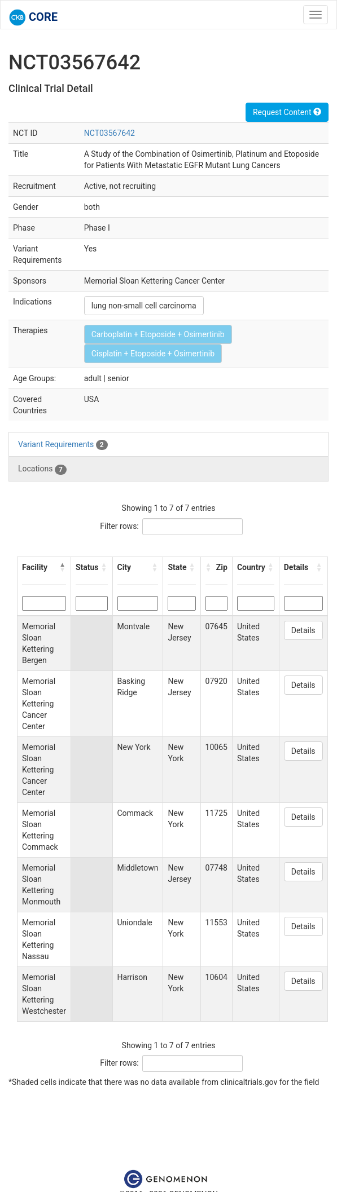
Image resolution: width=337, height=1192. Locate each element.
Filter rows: (119, 526)
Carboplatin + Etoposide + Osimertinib (158, 334)
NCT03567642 (109, 133)
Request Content (287, 112)
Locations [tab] (42, 469)
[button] (62, 567)
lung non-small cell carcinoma (143, 305)
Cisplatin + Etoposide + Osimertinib (153, 353)
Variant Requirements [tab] (63, 445)
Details (303, 630)
